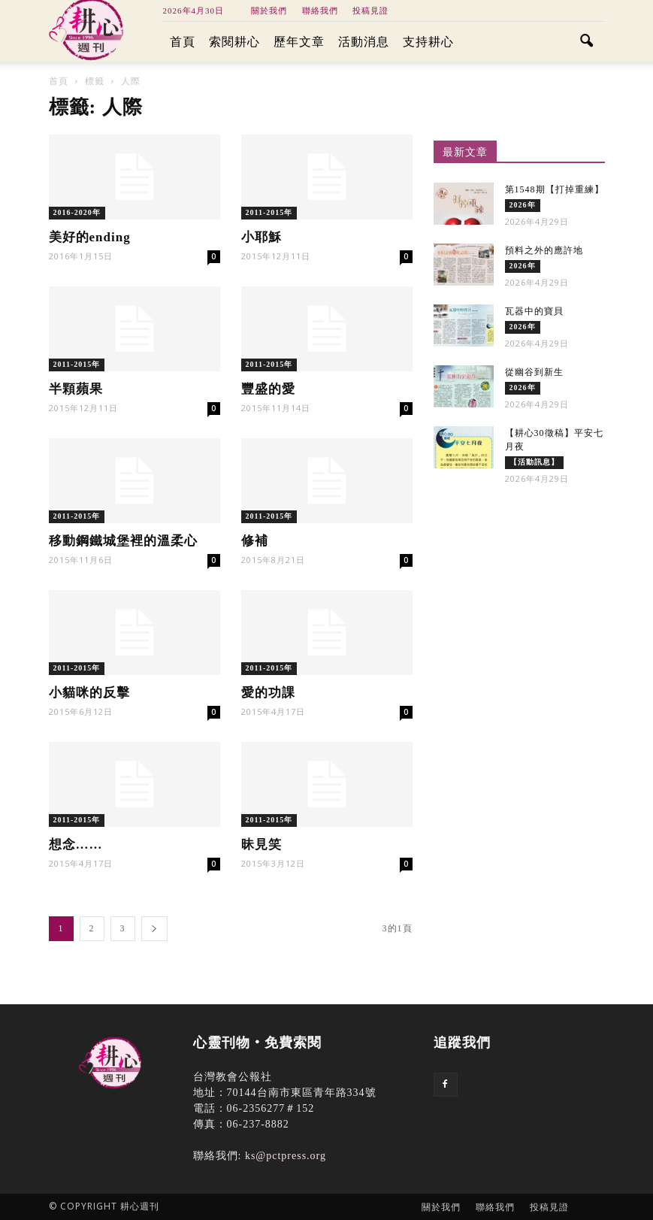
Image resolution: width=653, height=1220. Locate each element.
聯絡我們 (320, 10)
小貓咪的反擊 (89, 693)
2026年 (522, 205)
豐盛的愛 (268, 389)
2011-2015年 (269, 212)
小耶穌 (261, 237)
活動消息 (363, 41)
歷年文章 (299, 41)
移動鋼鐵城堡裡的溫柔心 (123, 541)
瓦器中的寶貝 (534, 311)
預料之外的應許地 (544, 250)
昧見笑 (261, 844)
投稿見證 (370, 10)
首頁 (182, 41)
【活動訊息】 (534, 462)
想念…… (76, 844)
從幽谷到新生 (534, 372)
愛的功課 (268, 693)
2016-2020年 (77, 212)
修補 (254, 541)
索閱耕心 (234, 41)
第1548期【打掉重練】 (554, 189)
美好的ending (90, 237)
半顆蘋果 (76, 389)
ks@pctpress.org (285, 1155)
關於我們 (269, 10)
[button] (587, 42)
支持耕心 (428, 41)
